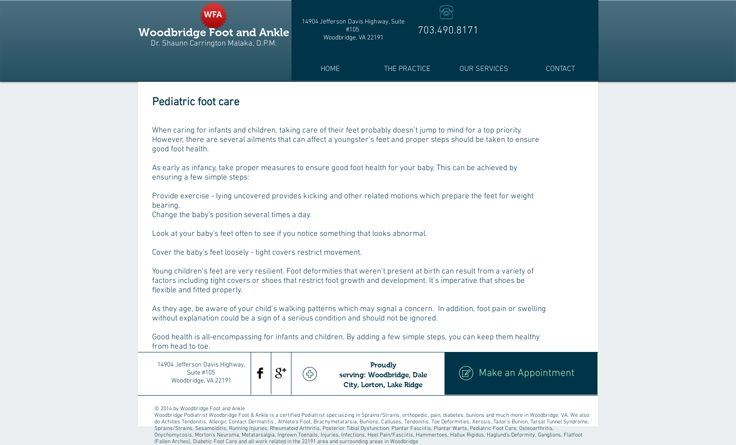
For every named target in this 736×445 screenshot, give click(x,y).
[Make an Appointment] (521, 373)
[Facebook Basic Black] (260, 373)
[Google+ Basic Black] (280, 373)
